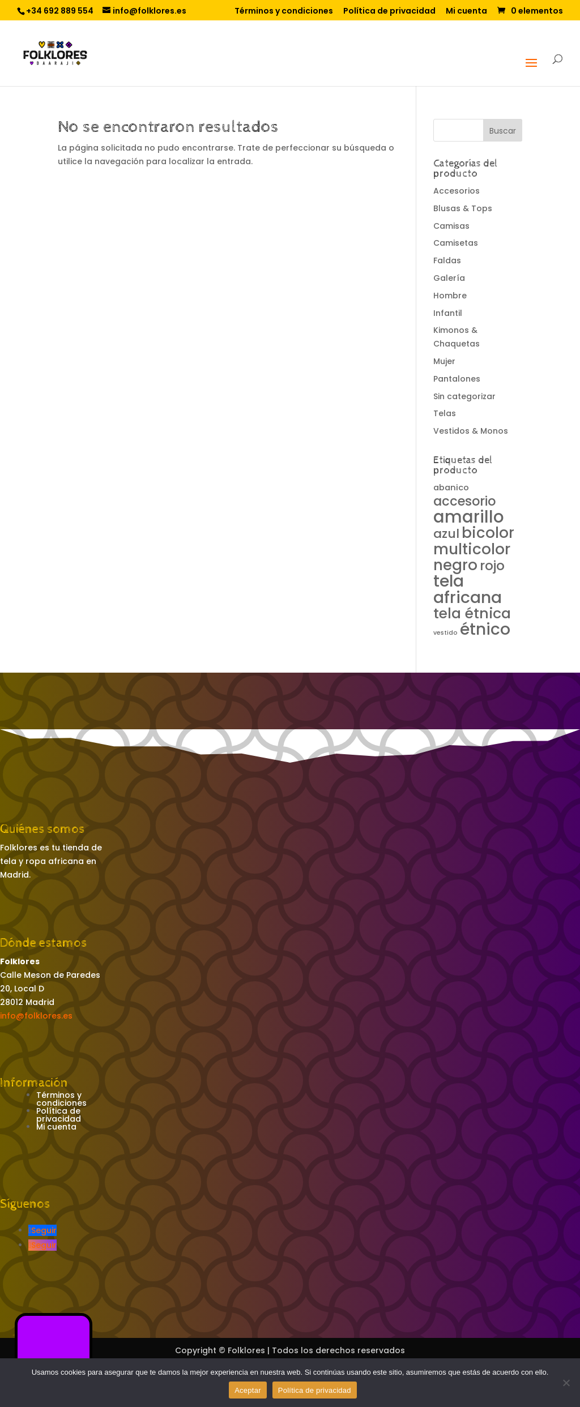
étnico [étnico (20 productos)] (485, 629)
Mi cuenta (466, 11)
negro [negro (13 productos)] (455, 565)
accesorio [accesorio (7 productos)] (464, 501)
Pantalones (456, 378)
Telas (444, 413)
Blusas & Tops (462, 208)
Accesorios (456, 190)
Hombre (450, 295)
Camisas (451, 226)
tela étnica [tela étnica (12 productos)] (472, 613)
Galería (449, 278)
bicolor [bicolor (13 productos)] (488, 533)
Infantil (447, 313)
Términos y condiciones (283, 11)
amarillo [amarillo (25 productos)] (468, 516)
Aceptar (247, 1390)
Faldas (447, 260)
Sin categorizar (464, 396)
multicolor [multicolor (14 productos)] (471, 548)
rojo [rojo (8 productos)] (492, 566)
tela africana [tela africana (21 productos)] (467, 589)
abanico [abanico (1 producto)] (451, 487)
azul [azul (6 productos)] (446, 533)
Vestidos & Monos (470, 431)
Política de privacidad (389, 11)
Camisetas (455, 243)
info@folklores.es (36, 1015)
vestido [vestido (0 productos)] (445, 632)
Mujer (444, 361)
